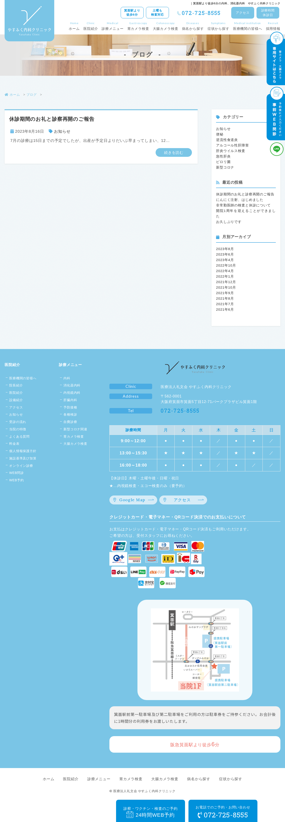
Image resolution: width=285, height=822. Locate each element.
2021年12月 (226, 282)
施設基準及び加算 (23, 458)
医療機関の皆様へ (23, 378)
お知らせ (62, 131)
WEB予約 (16, 480)
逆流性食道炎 (227, 140)
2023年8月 (225, 249)
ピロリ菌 (223, 162)
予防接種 (70, 407)
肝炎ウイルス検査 (230, 151)
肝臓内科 (70, 400)
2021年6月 (225, 309)
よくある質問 (19, 436)
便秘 (219, 134)
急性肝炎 (223, 156)
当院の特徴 (17, 429)
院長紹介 (16, 385)
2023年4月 (225, 260)
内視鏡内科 (71, 392)
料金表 (14, 443)
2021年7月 (225, 304)
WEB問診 (16, 473)
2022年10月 (226, 265)
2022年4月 (225, 271)
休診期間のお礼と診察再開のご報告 (245, 194)
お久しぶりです (229, 222)
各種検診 (70, 414)
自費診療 (70, 422)
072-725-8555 (201, 12)
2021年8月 (225, 298)
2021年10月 (226, 287)
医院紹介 (12, 365)
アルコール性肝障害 (232, 145)
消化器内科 (71, 385)
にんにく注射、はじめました (239, 200)
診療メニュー (70, 365)
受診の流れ (17, 422)
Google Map (132, 499)
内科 (66, 378)
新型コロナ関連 (75, 429)
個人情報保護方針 (23, 451)
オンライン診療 (21, 465)
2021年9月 (225, 293)
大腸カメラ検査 (75, 443)
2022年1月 (225, 276)
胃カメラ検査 (73, 436)
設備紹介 (16, 400)
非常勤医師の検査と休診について (243, 205)
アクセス (16, 407)
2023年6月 (225, 254)
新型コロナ (225, 167)
